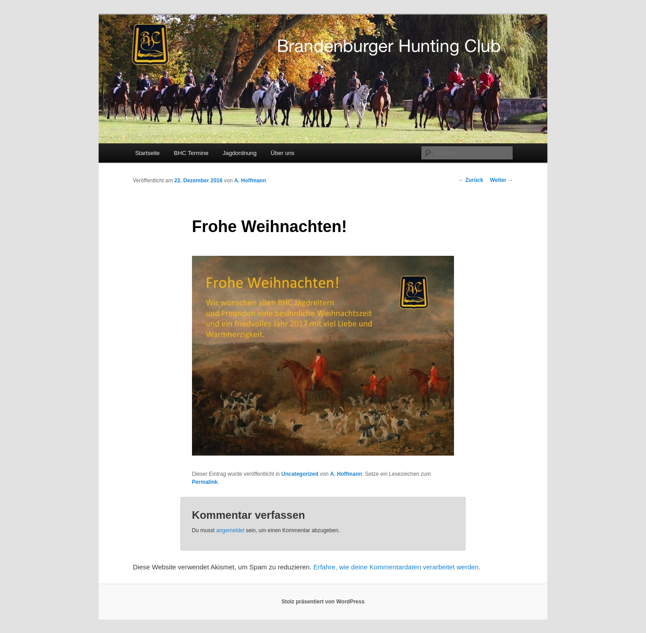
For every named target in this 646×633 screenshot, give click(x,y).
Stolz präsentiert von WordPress (322, 602)
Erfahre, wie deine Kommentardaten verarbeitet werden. (396, 567)
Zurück (470, 180)
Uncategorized (300, 474)
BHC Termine (191, 153)
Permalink (205, 482)
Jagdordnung (240, 153)
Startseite (147, 153)
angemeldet (230, 530)
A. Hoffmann (250, 180)
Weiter (501, 180)
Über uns (283, 153)
